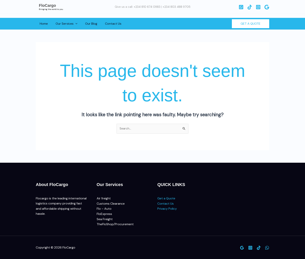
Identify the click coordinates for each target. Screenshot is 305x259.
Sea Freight (105, 219)
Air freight (104, 198)
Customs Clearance (111, 204)
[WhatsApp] (241, 7)
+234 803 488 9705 (176, 7)
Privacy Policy (167, 209)
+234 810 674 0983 (147, 7)
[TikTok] (249, 7)
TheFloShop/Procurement (115, 224)
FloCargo (47, 5)
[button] (73, 24)
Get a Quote (166, 198)
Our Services (64, 24)
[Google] (266, 7)
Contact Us (108, 24)
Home (43, 24)
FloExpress (104, 214)
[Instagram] (258, 7)
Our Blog (87, 24)
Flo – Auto (104, 209)
